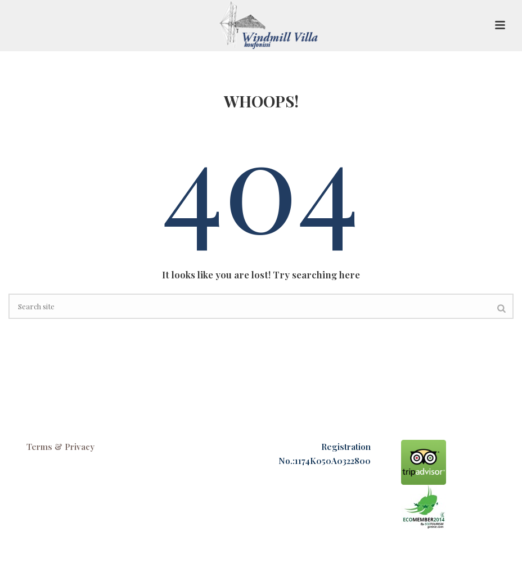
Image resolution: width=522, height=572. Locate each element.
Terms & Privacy (60, 446)
